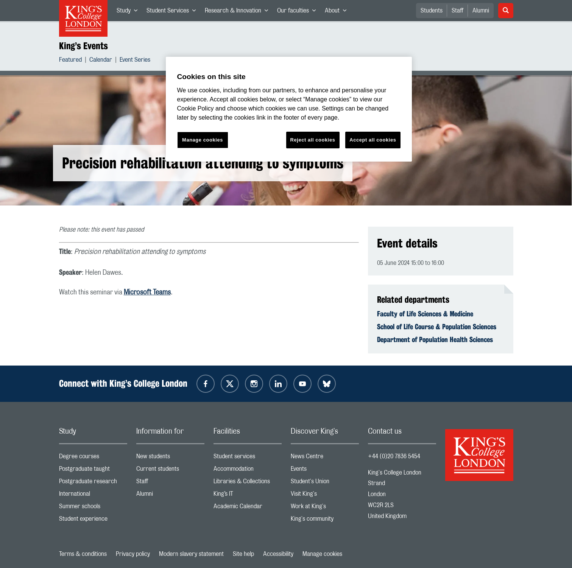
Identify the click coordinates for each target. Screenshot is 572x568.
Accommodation (248, 470)
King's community (325, 520)
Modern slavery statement (191, 554)
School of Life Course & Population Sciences (436, 326)
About (338, 12)
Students (432, 11)
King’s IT (248, 495)
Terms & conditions (83, 554)
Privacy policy (133, 554)
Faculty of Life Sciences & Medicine (425, 314)
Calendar (100, 61)
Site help (243, 554)
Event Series (135, 61)
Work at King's (325, 508)
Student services (248, 458)
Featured (70, 61)
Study (129, 12)
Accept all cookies (372, 140)
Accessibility (278, 554)
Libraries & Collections (248, 483)
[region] (289, 109)
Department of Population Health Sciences (435, 339)
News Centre (325, 458)
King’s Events (83, 45)
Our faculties (298, 12)
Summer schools (93, 508)
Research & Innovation (239, 12)
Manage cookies (322, 554)
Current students (170, 470)
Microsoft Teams (147, 292)
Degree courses (93, 458)
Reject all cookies (312, 140)
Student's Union (325, 483)
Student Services (173, 12)
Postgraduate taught (93, 470)
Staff (457, 11)
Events (325, 470)
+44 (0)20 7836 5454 (394, 456)
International (93, 495)
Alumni (480, 11)
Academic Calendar (248, 508)
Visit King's (325, 495)
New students (170, 458)
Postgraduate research (93, 483)
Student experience (93, 520)
